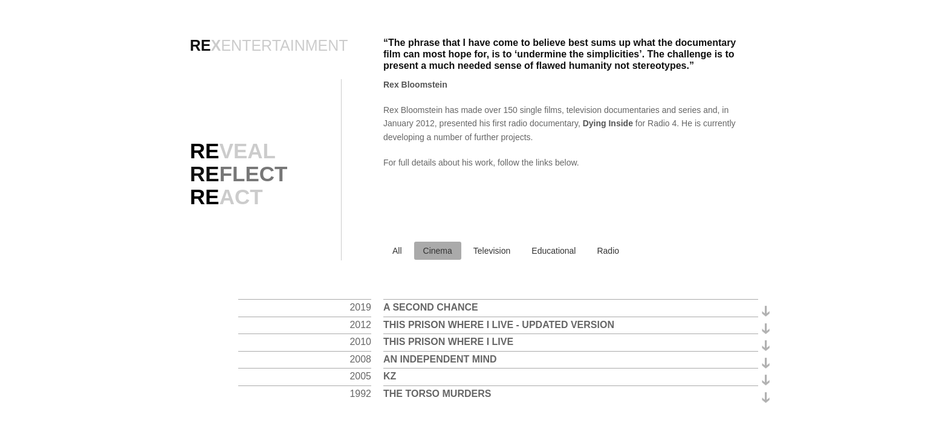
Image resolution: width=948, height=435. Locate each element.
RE (238, 173)
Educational (553, 251)
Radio (608, 251)
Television (491, 251)
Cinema (437, 251)
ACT (226, 196)
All (397, 251)
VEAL (233, 151)
